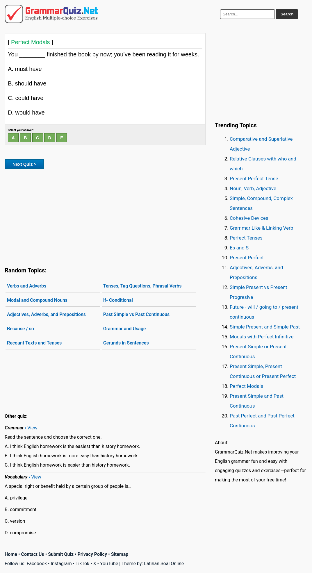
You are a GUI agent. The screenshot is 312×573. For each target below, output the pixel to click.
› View (31, 428)
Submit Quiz (61, 554)
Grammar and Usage (124, 328)
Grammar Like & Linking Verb (261, 228)
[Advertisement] (105, 217)
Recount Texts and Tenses (34, 343)
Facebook (37, 563)
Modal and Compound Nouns (37, 300)
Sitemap (120, 554)
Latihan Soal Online (164, 563)
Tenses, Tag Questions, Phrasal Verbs (142, 286)
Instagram (61, 563)
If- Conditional (118, 300)
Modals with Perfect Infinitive (261, 337)
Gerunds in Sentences (126, 343)
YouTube (109, 563)
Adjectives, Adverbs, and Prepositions (46, 314)
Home (11, 554)
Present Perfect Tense (254, 178)
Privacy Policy (92, 554)
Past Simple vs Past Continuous (136, 314)
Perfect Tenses (246, 238)
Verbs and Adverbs (26, 286)
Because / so (20, 328)
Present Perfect (247, 257)
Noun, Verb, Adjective (253, 188)
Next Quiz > (24, 164)
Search (287, 14)
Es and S (239, 248)
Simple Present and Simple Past (265, 327)
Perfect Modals (246, 386)
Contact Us (32, 554)
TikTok (83, 563)
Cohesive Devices (249, 218)
